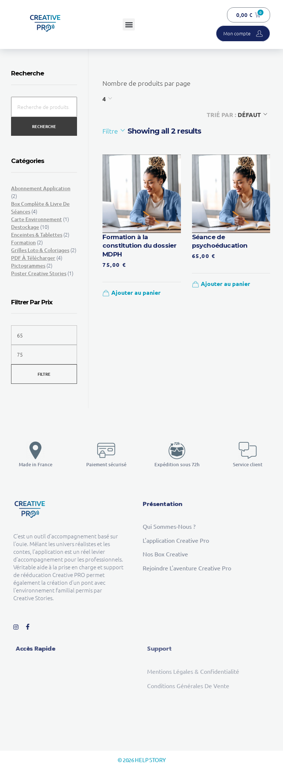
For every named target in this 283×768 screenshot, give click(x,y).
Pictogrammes (28, 265)
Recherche (44, 126)
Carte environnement (36, 219)
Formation (23, 242)
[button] (129, 24)
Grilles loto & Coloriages (40, 250)
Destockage (25, 226)
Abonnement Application (40, 188)
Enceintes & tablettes (36, 234)
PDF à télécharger (33, 257)
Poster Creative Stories (38, 273)
